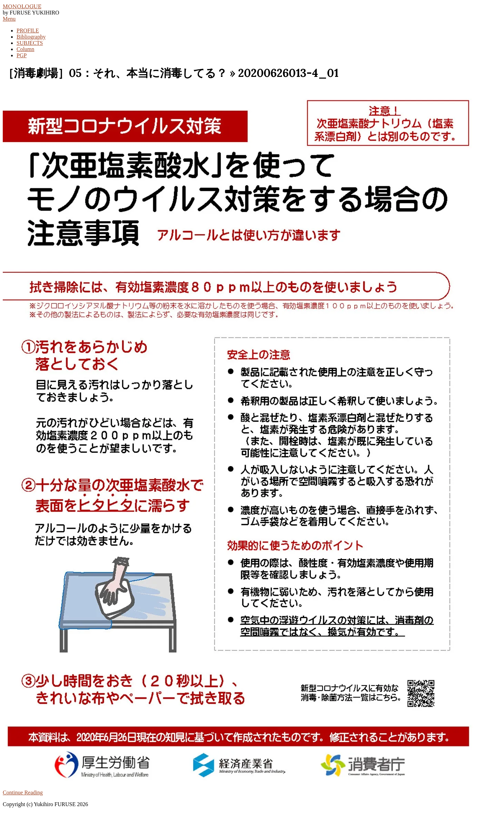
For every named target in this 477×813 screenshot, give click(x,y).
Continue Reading (23, 792)
